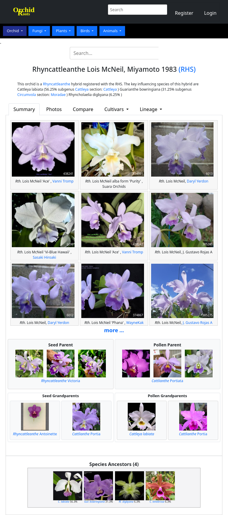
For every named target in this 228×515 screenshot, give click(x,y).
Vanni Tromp (62, 181)
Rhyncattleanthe (56, 84)
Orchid (13, 30)
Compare (83, 109)
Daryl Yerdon (197, 181)
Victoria (60, 380)
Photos (54, 109)
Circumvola (26, 94)
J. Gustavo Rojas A (197, 322)
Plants (62, 30)
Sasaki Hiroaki (44, 257)
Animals (111, 30)
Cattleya (81, 89)
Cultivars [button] (114, 109)
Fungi (37, 30)
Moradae (58, 94)
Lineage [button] (149, 109)
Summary (24, 109)
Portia (86, 433)
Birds (85, 30)
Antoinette (35, 433)
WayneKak (135, 322)
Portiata (167, 380)
